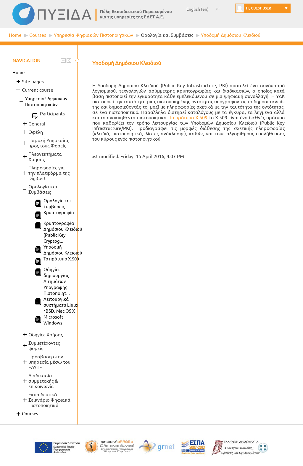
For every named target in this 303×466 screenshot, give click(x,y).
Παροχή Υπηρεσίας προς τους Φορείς (48, 143)
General (36, 123)
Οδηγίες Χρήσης (45, 334)
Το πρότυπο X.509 (188, 117)
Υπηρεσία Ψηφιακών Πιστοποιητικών (93, 35)
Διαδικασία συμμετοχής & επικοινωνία (43, 381)
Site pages (33, 81)
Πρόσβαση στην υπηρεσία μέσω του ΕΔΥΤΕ (49, 362)
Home (15, 35)
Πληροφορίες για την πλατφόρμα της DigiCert (49, 173)
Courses (37, 35)
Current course (37, 90)
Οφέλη (35, 132)
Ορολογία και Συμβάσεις (167, 35)
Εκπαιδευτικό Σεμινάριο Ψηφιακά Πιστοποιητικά (49, 400)
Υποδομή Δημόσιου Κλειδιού (230, 35)
